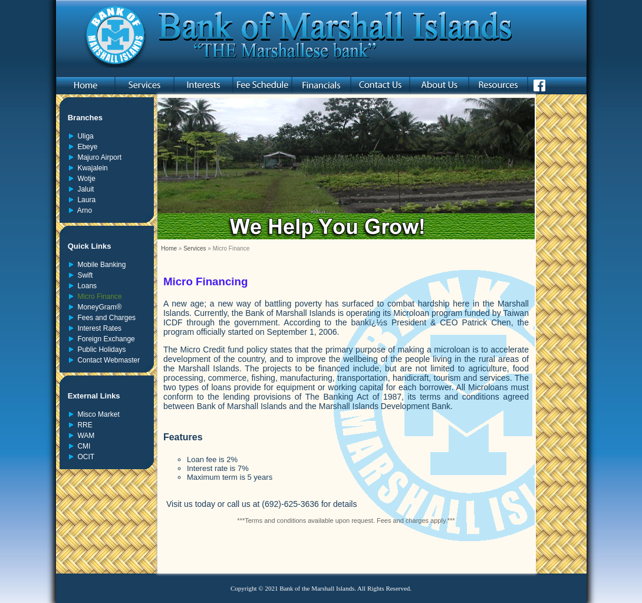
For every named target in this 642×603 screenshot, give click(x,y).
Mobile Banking (100, 265)
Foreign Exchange (104, 339)
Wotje (85, 178)
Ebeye (86, 147)
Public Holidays (100, 349)
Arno (83, 210)
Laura (85, 200)
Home (169, 248)
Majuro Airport (97, 157)
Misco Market (97, 414)
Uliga (84, 136)
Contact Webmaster (107, 360)
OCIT (84, 457)
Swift (83, 275)
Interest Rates (97, 328)
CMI (82, 446)
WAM (84, 435)
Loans (85, 286)
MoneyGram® (98, 307)
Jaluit (84, 189)
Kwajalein (91, 168)
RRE (83, 425)
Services (194, 248)
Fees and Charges (105, 318)
